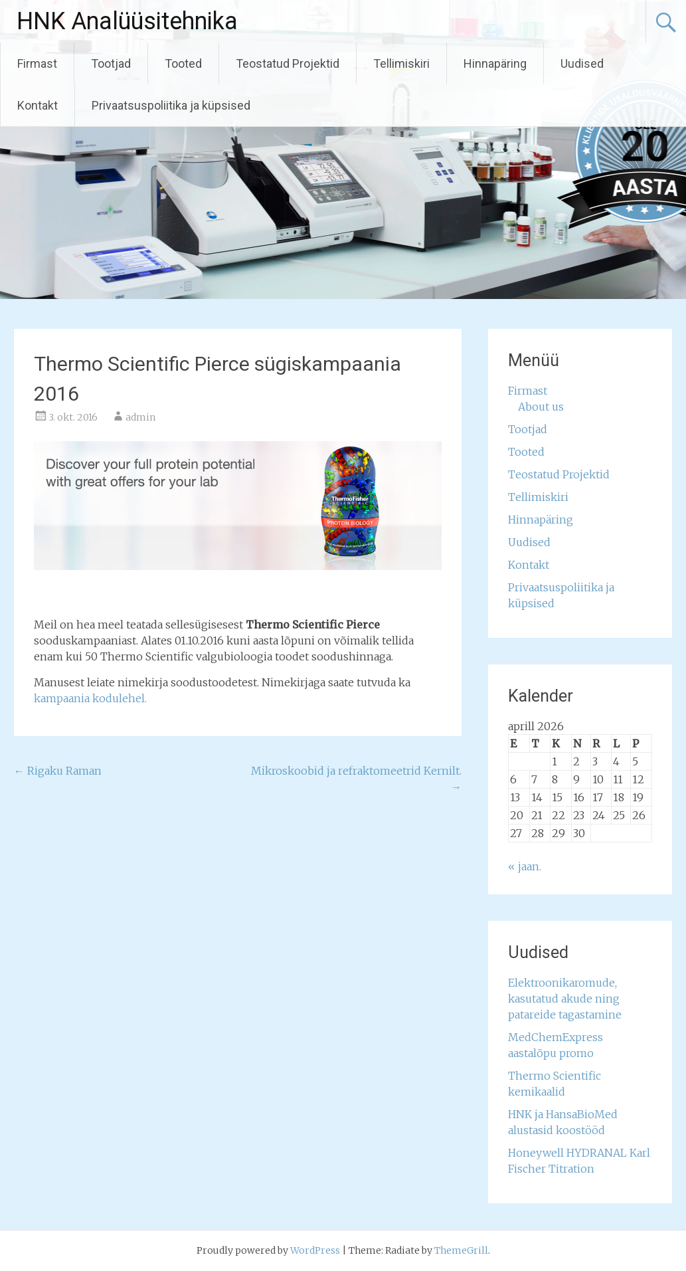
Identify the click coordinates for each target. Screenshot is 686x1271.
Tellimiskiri (401, 63)
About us (541, 406)
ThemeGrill (461, 1250)
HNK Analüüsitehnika (127, 21)
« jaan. (524, 866)
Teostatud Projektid (287, 63)
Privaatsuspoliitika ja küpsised (171, 105)
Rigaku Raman (58, 770)
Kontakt (37, 105)
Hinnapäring (495, 63)
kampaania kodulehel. (90, 698)
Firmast (37, 63)
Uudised (582, 63)
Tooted (183, 63)
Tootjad (111, 63)
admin (140, 417)
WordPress (315, 1250)
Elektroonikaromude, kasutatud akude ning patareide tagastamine (565, 998)
